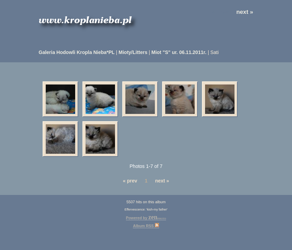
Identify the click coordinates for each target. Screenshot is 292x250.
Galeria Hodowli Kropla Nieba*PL (77, 52)
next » (244, 12)
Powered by (146, 218)
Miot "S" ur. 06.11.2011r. (178, 52)
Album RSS (146, 226)
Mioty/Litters (132, 52)
